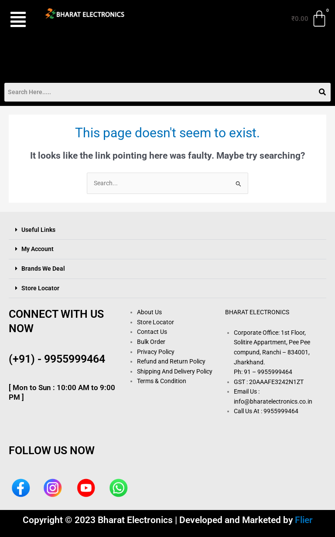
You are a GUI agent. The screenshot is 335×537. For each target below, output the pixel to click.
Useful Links (38, 229)
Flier (304, 520)
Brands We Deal (43, 268)
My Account (37, 248)
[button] (18, 19)
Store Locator (40, 288)
